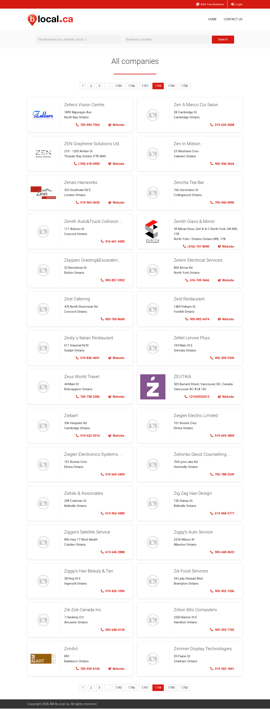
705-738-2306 (86, 397)
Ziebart (70, 415)
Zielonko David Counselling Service (206, 454)
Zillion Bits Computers (194, 609)
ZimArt (70, 648)
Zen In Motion (186, 143)
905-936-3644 (221, 164)
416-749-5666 (195, 280)
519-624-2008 (221, 125)
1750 (185, 86)
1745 (118, 86)
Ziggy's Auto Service (192, 532)
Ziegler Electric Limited (195, 415)
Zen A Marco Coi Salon (195, 104)
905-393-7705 (221, 630)
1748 (158, 86)
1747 (145, 86)
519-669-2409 (111, 475)
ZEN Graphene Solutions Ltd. (91, 143)
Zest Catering (76, 299)
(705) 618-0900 (85, 164)
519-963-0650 (86, 203)
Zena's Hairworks (80, 182)
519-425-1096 (111, 591)
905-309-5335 (221, 358)
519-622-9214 (86, 436)
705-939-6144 (86, 669)
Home (212, 19)
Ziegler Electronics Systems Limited (97, 454)
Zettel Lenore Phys (191, 337)
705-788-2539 (221, 475)
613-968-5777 (221, 513)
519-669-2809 (221, 436)
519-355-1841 (221, 669)
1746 (131, 86)
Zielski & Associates (82, 493)
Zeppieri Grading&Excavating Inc (94, 260)
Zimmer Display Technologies (201, 648)
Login (236, 4)
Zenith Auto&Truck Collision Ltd (93, 221)
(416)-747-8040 (194, 246)
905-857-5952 (111, 280)
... (107, 86)
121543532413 (195, 397)
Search (223, 39)
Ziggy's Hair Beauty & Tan (87, 570)
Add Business (207, 4)
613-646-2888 (111, 552)
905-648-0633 (221, 552)
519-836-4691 (86, 358)
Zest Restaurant (188, 299)
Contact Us (233, 19)
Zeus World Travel (81, 376)
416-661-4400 (111, 241)
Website (116, 125)
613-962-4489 (111, 513)
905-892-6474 (195, 319)
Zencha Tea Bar (188, 182)
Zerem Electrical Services (197, 260)
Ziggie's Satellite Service (86, 532)
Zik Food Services (190, 570)
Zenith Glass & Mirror (193, 221)
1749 (172, 86)
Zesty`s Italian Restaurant (87, 337)
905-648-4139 (111, 630)
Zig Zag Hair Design (192, 493)
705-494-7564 (86, 125)
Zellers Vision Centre (83, 104)
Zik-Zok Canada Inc (82, 609)
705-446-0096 (221, 203)
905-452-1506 (221, 591)
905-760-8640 (111, 319)
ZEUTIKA (182, 376)
